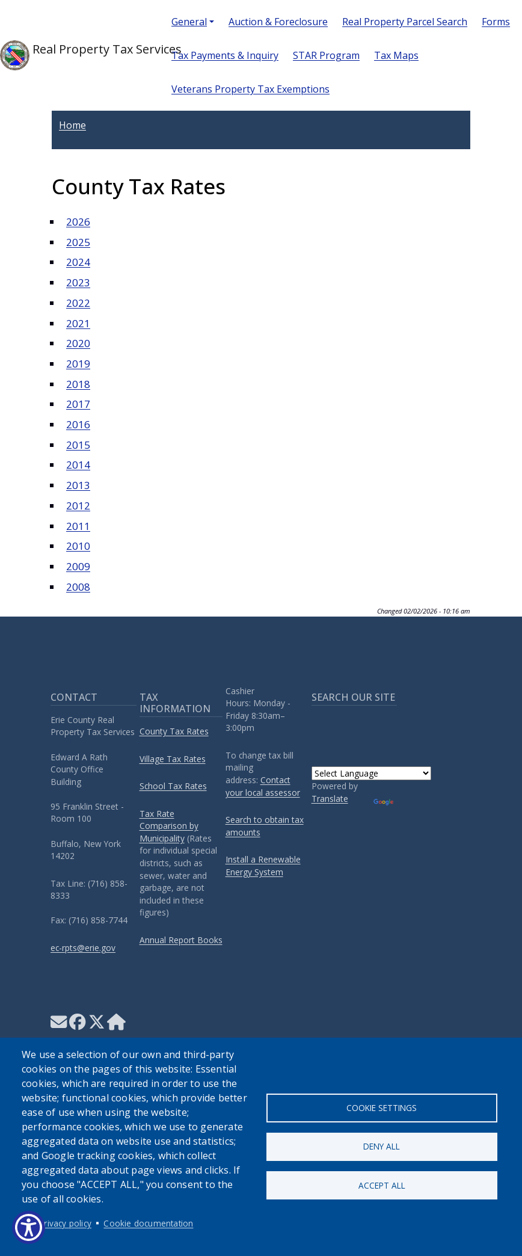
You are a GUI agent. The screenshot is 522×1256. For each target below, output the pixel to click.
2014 (78, 465)
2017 (78, 404)
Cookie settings (381, 1107)
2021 (78, 323)
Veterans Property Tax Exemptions (250, 89)
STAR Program (326, 55)
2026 (78, 222)
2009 (78, 566)
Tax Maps (396, 55)
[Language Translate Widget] (371, 773)
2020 (78, 343)
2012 (78, 506)
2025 (78, 242)
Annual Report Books (181, 940)
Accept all (381, 1185)
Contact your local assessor (263, 786)
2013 (78, 485)
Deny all (381, 1146)
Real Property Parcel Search (404, 21)
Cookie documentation (148, 1223)
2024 (78, 262)
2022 (78, 303)
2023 (78, 282)
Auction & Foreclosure (278, 21)
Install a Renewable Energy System (263, 866)
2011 (78, 526)
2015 (78, 445)
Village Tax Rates (173, 759)
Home (72, 125)
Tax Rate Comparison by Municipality (169, 826)
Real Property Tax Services (76, 55)
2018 (78, 384)
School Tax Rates (173, 786)
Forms (496, 21)
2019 (78, 364)
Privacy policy (65, 1223)
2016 (78, 424)
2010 (78, 546)
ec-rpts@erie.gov (83, 947)
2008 (78, 587)
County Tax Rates (174, 731)
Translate (330, 798)
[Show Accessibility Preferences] (28, 1227)
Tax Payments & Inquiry (224, 55)
